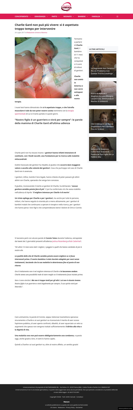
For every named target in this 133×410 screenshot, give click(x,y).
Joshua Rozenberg (59, 241)
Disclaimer (79, 407)
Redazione (61, 407)
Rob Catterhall (75, 241)
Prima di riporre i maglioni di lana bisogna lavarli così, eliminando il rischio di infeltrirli (102, 97)
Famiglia (98, 16)
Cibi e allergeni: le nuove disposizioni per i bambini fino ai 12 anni (102, 126)
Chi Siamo (53, 407)
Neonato (69, 16)
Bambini (84, 16)
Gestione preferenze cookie (125, 408)
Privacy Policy (70, 407)
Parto (57, 16)
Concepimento (24, 16)
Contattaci (79, 397)
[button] (117, 16)
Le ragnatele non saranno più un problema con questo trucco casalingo (102, 71)
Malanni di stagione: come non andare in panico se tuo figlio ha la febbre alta (102, 153)
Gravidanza (42, 16)
